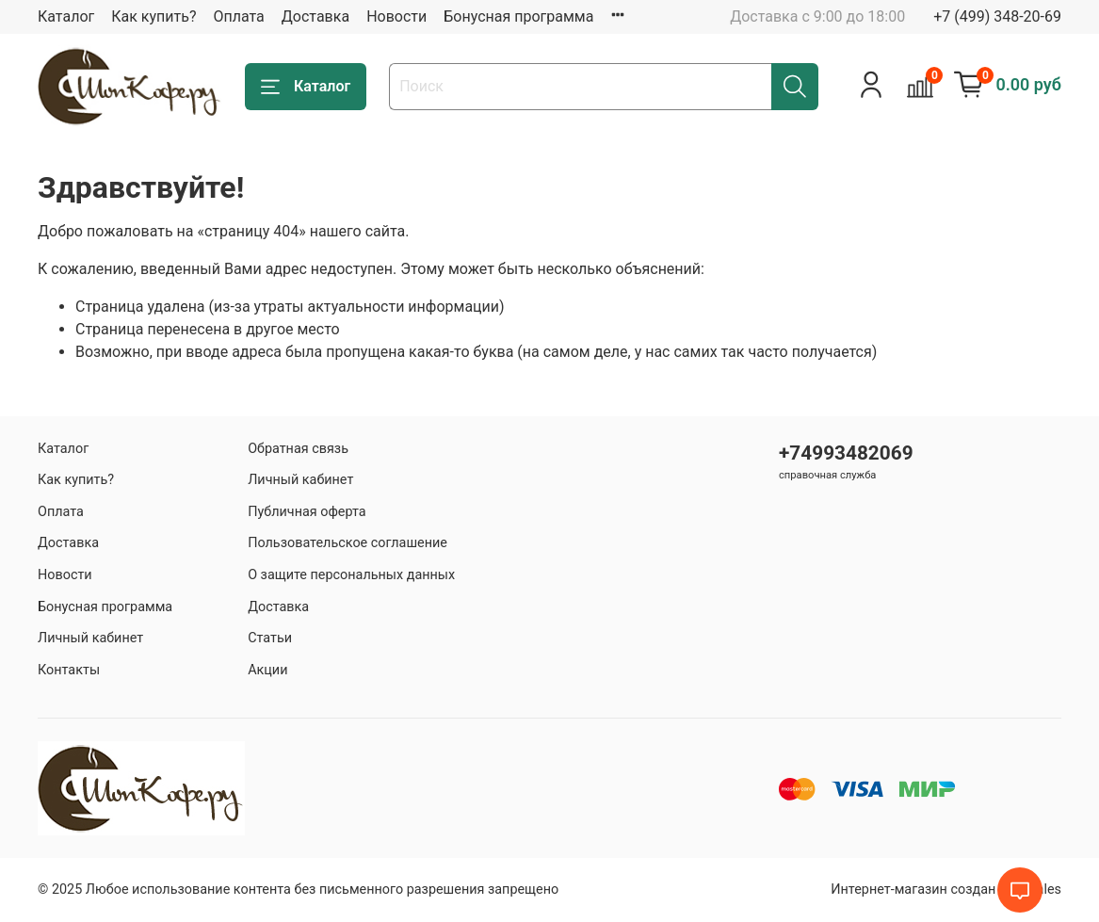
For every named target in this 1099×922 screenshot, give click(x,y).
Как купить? (153, 16)
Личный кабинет (90, 638)
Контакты (69, 670)
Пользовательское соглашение (347, 543)
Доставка (315, 16)
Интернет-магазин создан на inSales (946, 890)
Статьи (270, 638)
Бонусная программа (518, 16)
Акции (267, 670)
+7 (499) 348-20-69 (997, 16)
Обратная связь (298, 449)
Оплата (238, 16)
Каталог (66, 16)
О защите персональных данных (351, 575)
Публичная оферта (307, 512)
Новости (396, 16)
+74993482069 (846, 453)
